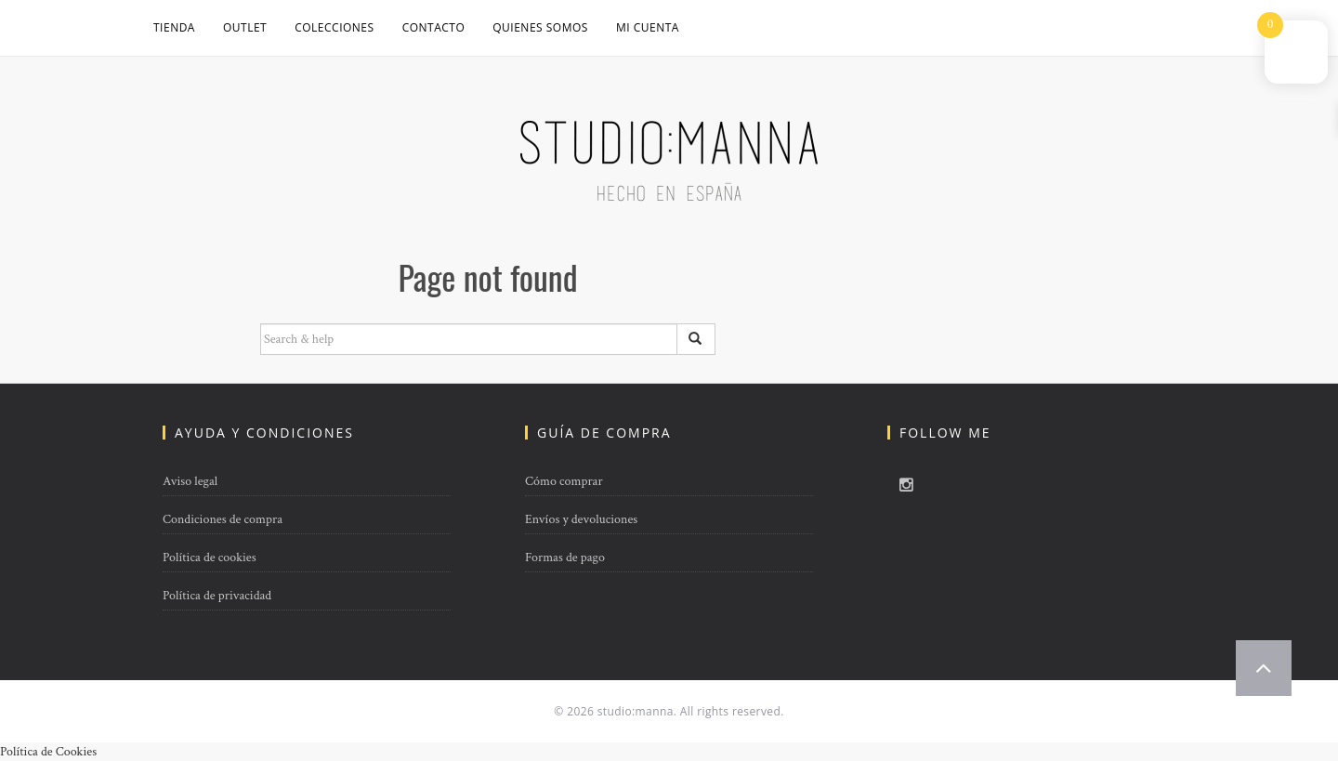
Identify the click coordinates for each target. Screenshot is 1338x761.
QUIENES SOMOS (540, 27)
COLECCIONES (334, 27)
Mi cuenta (647, 27)
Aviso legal (190, 481)
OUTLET (245, 27)
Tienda (174, 27)
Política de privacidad (217, 595)
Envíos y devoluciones (581, 519)
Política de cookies (209, 557)
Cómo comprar (564, 481)
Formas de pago (565, 557)
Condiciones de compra (222, 519)
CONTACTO (434, 27)
